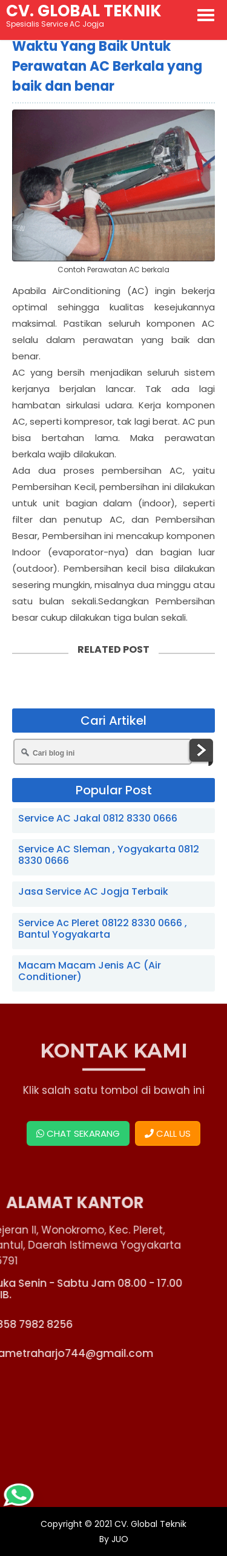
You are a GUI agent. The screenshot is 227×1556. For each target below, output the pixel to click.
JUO (118, 1539)
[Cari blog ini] (102, 752)
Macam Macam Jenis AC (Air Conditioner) (89, 971)
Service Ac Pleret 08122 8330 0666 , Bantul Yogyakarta (102, 928)
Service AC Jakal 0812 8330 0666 (97, 818)
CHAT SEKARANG (78, 1133)
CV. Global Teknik (150, 1524)
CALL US (168, 1133)
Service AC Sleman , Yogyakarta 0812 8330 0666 (108, 855)
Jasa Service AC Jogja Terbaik (93, 891)
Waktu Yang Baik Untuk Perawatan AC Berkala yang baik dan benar (107, 66)
